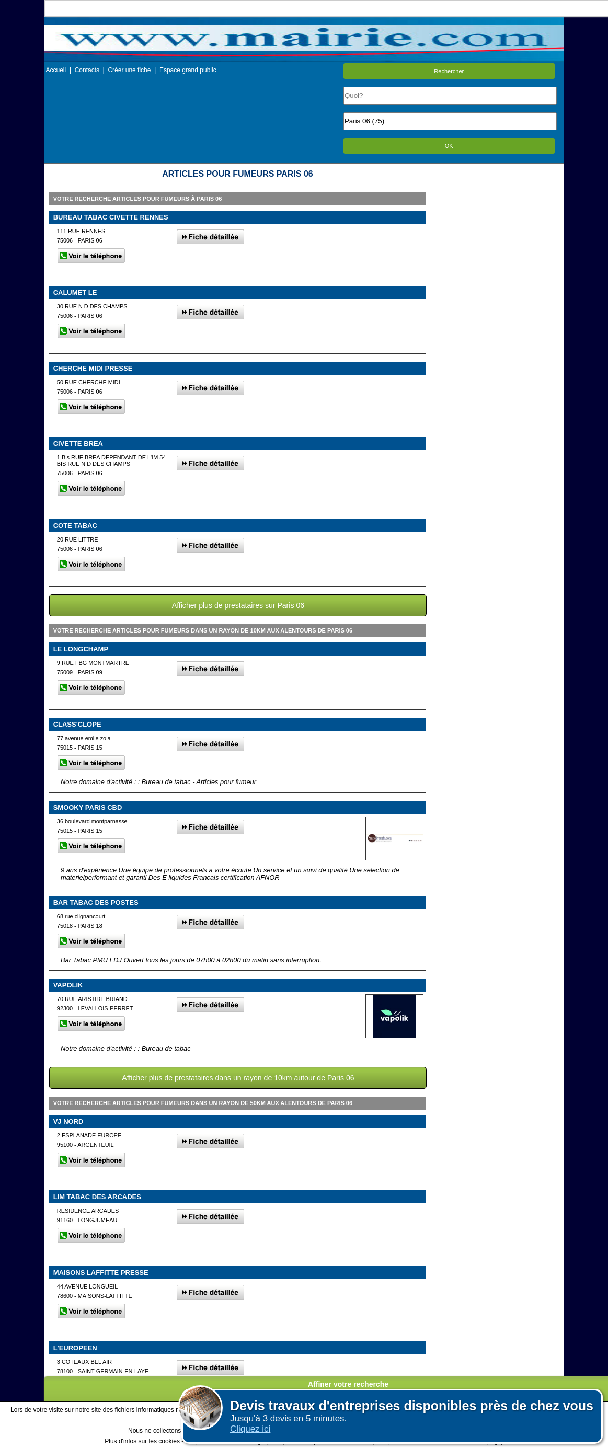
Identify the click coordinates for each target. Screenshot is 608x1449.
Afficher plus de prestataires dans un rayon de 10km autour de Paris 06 (238, 1078)
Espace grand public (187, 70)
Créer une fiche (129, 70)
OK (449, 146)
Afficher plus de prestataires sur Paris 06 (238, 605)
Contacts (87, 70)
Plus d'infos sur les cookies (142, 1441)
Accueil (56, 70)
